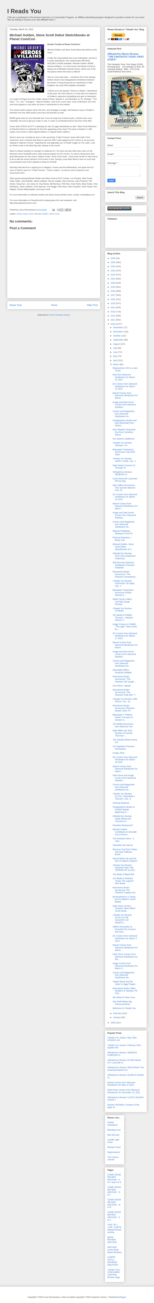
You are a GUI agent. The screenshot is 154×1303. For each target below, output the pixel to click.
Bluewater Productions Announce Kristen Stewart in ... (123, 592)
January (117, 1017)
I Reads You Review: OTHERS (122, 609)
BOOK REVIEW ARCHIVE (112, 1240)
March (116, 364)
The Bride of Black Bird (123, 874)
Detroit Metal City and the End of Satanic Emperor (125, 859)
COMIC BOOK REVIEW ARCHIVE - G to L (114, 1191)
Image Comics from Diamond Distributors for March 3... (125, 966)
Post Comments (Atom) (59, 315)
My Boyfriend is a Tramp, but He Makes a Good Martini (124, 899)
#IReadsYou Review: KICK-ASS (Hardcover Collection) (124, 556)
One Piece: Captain (122, 686)
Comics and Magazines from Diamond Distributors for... (124, 414)
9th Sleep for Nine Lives (124, 997)
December (118, 327)
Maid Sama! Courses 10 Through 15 (124, 466)
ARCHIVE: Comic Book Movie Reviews (114, 1250)
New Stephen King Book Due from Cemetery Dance (124, 432)
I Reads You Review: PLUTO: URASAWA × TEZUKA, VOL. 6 (124, 796)
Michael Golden (41, 214)
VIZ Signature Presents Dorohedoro (123, 747)
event (31, 214)
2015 (113, 303)
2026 (113, 258)
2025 (113, 262)
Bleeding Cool (113, 1130)
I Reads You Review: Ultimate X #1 (122, 444)
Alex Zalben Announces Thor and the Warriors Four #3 (124, 488)
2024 (113, 266)
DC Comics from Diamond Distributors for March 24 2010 (125, 497)
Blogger (122, 1297)
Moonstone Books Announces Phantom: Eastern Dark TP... (124, 708)
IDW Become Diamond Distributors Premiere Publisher (124, 565)
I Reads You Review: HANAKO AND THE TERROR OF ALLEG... (124, 867)
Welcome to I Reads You (124, 1008)
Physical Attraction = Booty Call (122, 538)
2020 (113, 283)
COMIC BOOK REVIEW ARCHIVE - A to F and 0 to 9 (114, 1178)
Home (54, 305)
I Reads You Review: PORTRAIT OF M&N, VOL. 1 (124, 583)
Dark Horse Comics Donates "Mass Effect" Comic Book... (124, 908)
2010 (113, 324)
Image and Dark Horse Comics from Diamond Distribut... (124, 405)
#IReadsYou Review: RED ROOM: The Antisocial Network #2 (125, 1068)
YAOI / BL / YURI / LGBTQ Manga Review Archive (114, 1228)
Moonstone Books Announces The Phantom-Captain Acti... (125, 890)
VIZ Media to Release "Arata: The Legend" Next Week (123, 881)
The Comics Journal (113, 1158)
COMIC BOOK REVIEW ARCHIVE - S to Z (114, 1216)
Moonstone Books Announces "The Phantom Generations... (125, 574)
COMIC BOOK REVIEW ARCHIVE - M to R (114, 1203)
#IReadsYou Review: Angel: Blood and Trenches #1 (122, 818)
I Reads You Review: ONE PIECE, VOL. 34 (125, 700)
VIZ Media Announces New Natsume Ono (123, 725)
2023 (113, 270)
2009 (113, 1022)
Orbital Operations (112, 1123)
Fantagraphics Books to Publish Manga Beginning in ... (124, 809)
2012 (113, 316)
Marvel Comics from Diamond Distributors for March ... (125, 395)
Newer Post (16, 305)
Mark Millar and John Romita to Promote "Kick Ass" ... (122, 733)
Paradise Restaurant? (123, 825)
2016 (113, 299)
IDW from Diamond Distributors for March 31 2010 (124, 377)
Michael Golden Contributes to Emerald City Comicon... (124, 832)
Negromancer (113, 1152)
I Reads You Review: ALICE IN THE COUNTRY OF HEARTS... (122, 919)
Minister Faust (114, 1147)
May (115, 356)
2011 (113, 320)
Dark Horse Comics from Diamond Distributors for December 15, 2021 (123, 1091)
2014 (113, 307)
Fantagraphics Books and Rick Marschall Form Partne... (125, 423)
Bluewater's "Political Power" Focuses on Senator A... (123, 717)
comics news (22, 214)
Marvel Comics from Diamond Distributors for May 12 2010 (121, 1083)
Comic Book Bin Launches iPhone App (125, 479)
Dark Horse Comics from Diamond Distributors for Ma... (125, 957)
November (118, 331)
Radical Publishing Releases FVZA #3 (122, 532)
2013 (113, 311)
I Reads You (24, 11)
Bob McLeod (113, 1135)
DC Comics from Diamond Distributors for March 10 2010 (125, 759)
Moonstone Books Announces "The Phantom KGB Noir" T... (125, 692)
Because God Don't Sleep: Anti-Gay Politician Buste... (125, 852)
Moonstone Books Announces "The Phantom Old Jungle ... (124, 679)
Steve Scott (54, 214)
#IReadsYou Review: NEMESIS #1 (122, 473)
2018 (113, 291)
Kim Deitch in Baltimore (124, 439)
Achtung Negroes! (121, 803)
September (118, 340)
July (115, 348)
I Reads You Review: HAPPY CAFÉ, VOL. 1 (124, 459)
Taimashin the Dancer (123, 845)
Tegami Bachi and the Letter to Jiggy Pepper (124, 982)
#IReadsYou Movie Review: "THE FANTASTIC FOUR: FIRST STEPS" (125, 56)
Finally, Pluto (119, 753)
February (117, 1013)
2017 (113, 295)
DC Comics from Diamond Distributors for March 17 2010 (125, 636)
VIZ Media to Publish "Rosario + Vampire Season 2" (123, 617)
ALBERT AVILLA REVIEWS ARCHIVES (112, 1261)
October (117, 336)
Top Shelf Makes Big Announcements (122, 1002)
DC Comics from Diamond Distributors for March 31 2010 (125, 386)
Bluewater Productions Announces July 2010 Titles (124, 452)
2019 (113, 287)
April (115, 360)
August (116, 344)
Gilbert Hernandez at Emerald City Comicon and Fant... (124, 929)
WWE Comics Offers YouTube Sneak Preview (122, 602)
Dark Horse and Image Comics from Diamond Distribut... (124, 778)
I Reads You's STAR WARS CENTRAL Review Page (113, 1273)
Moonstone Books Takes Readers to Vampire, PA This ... (125, 991)
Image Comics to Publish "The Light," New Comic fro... (125, 627)
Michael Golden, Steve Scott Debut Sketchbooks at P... (123, 546)
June (115, 352)
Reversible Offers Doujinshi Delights (122, 671)
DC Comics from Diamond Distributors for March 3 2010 (125, 938)
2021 (113, 279)
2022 (113, 274)
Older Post (92, 305)
